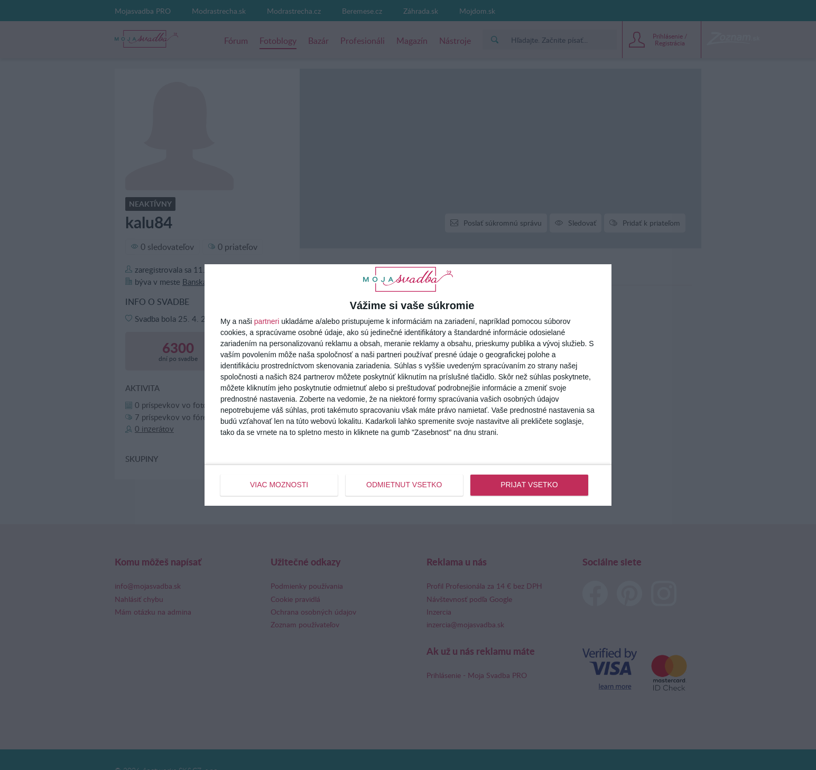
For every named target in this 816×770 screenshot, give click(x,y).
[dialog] (408, 384)
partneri (266, 322)
